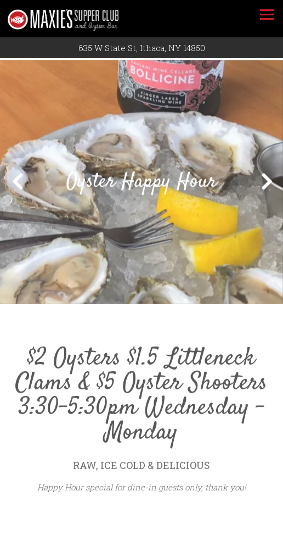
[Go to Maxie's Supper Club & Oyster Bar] (141, 48)
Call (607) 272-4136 (141, 535)
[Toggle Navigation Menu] (267, 14)
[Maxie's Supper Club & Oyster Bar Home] (73, 19)
